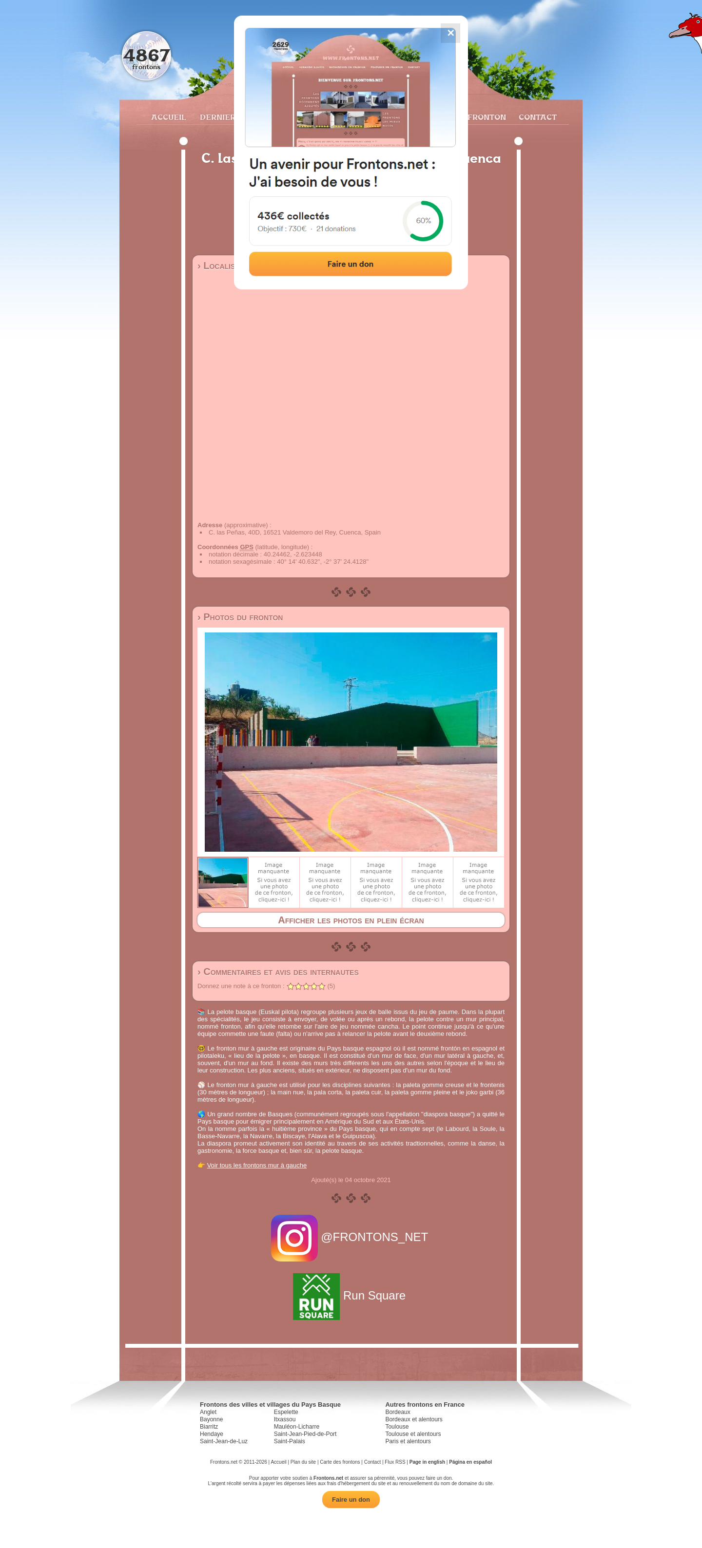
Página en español (470, 1462)
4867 (146, 55)
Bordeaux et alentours (413, 1419)
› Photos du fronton (240, 617)
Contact (536, 117)
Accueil (168, 117)
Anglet (208, 1412)
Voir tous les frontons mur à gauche (257, 1165)
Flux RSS (395, 1462)
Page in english (427, 1462)
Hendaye (211, 1434)
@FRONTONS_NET (351, 1236)
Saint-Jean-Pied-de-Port (305, 1434)
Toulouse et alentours (413, 1434)
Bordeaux (397, 1412)
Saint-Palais (289, 1441)
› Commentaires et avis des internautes (278, 971)
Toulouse (397, 1426)
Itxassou (285, 1419)
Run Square (351, 1295)
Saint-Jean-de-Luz (224, 1441)
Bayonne (211, 1419)
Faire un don (351, 1499)
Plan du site (303, 1462)
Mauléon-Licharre (296, 1426)
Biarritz (209, 1426)
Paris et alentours (407, 1441)
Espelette (286, 1412)
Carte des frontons (340, 1462)
